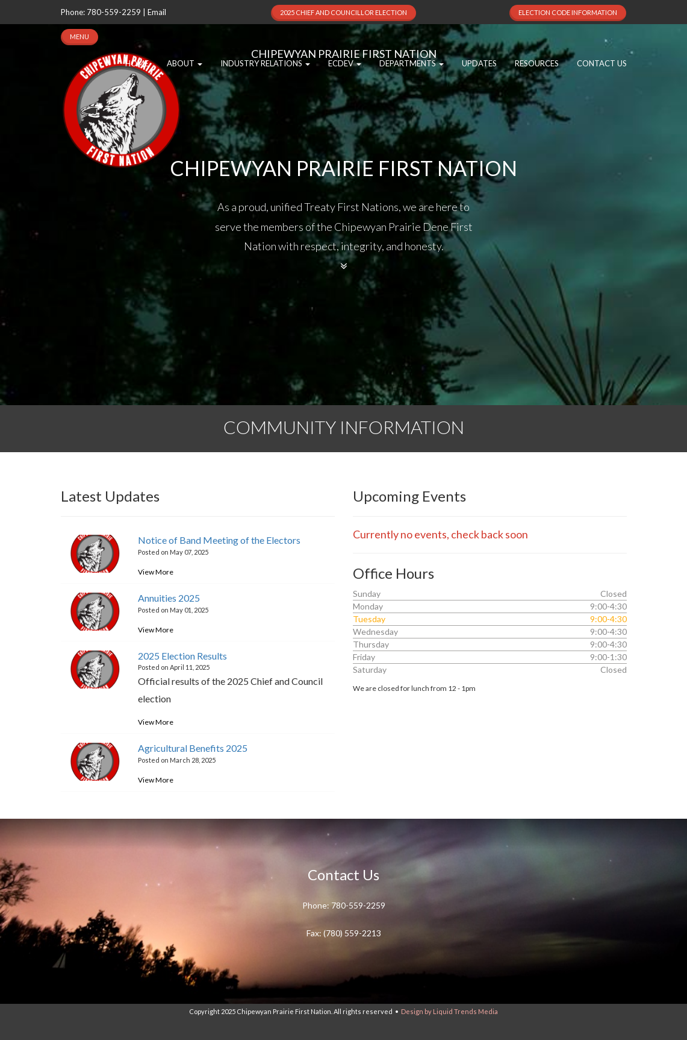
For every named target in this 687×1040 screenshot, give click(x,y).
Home (137, 63)
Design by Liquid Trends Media (449, 1011)
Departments (411, 63)
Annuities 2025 (169, 598)
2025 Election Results (182, 655)
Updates (479, 63)
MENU (79, 36)
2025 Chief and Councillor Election (343, 12)
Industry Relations (265, 63)
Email (157, 12)
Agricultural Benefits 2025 (192, 748)
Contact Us (602, 63)
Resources (537, 63)
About (184, 63)
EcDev (344, 63)
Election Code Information (567, 12)
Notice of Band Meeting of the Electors (219, 540)
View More (155, 571)
